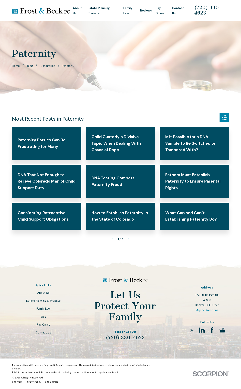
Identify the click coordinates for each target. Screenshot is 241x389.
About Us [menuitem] (77, 10)
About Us (43, 293)
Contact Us (43, 332)
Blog (43, 317)
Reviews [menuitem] (146, 10)
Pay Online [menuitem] (160, 10)
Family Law (43, 309)
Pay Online (43, 325)
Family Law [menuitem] (127, 10)
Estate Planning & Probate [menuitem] (100, 10)
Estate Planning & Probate (43, 301)
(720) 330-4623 (207, 10)
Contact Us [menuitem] (178, 10)
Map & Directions (207, 310)
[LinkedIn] (202, 330)
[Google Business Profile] (222, 330)
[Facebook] (212, 330)
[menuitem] (17, 382)
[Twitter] (191, 330)
